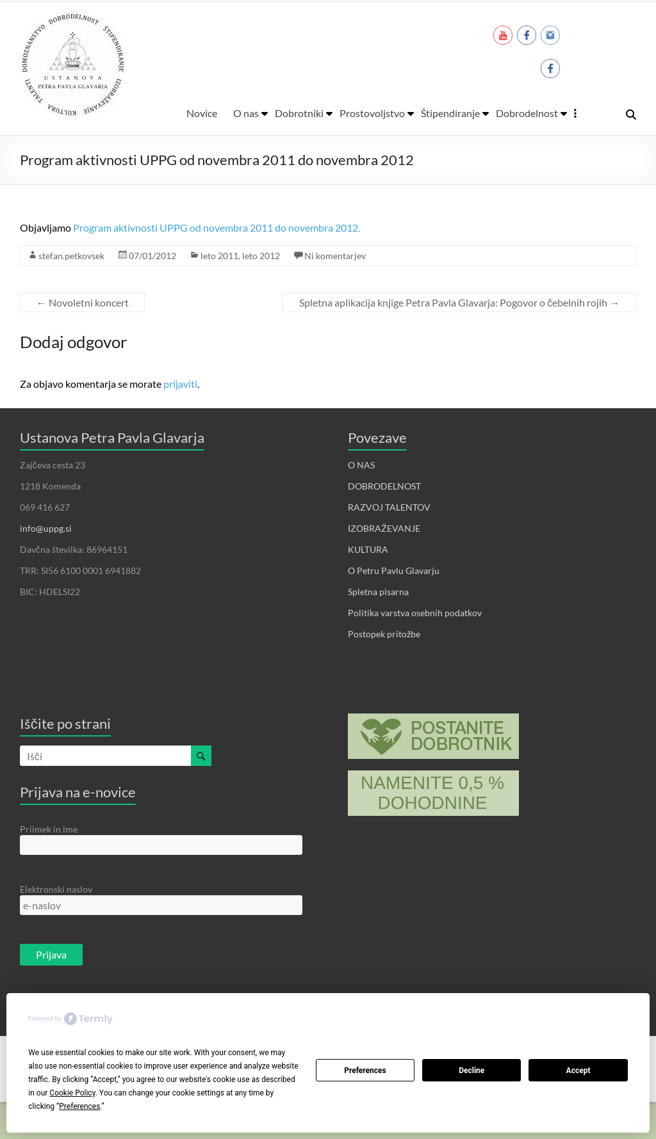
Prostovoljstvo (372, 113)
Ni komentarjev (335, 255)
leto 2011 (219, 255)
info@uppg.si (46, 528)
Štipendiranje (450, 113)
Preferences (365, 1070)
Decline (471, 1070)
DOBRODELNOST (384, 486)
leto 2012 (261, 255)
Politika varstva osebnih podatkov (415, 612)
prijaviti (180, 384)
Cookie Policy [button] (72, 1092)
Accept (578, 1070)
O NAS (361, 464)
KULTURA (368, 549)
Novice (201, 113)
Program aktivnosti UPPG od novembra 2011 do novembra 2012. (216, 227)
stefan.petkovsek (71, 255)
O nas (246, 113)
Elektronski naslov (56, 889)
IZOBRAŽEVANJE (384, 528)
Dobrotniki (299, 113)
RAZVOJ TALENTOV (389, 507)
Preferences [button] (79, 1106)
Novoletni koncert (83, 302)
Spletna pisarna (378, 591)
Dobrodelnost (527, 113)
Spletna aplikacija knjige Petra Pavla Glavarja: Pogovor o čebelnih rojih (459, 302)
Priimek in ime (49, 829)
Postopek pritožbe (384, 633)
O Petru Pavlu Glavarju (393, 570)
